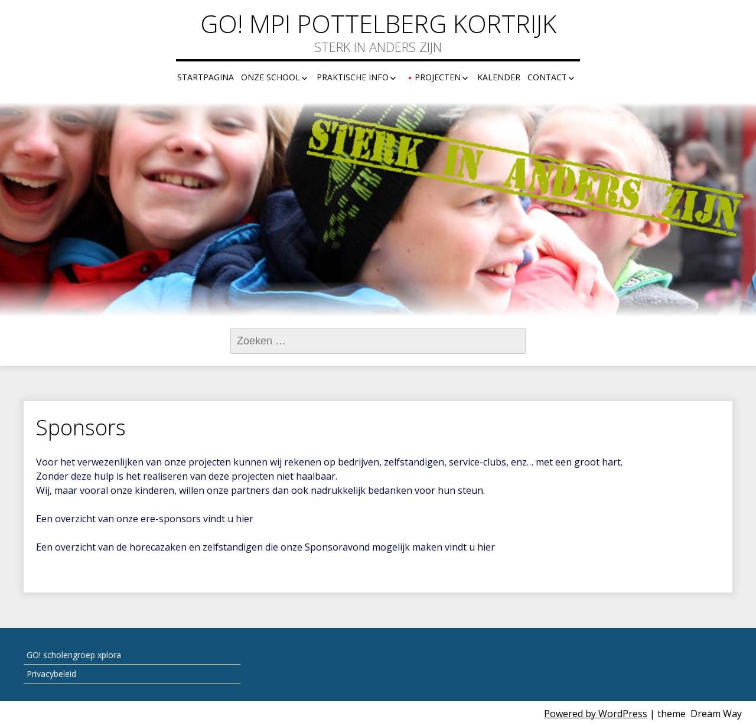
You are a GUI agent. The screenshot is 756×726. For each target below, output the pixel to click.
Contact (547, 77)
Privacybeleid (51, 673)
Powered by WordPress (595, 713)
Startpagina (205, 77)
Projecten (438, 77)
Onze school (270, 77)
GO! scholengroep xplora (74, 654)
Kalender (498, 77)
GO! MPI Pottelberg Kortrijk (378, 23)
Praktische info (353, 77)
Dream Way (716, 713)
